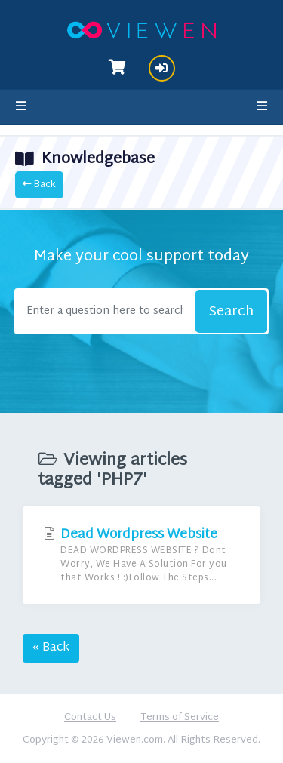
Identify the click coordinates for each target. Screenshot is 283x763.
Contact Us (90, 718)
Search (231, 312)
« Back (50, 648)
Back (39, 185)
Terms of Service (179, 718)
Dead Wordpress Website (141, 555)
